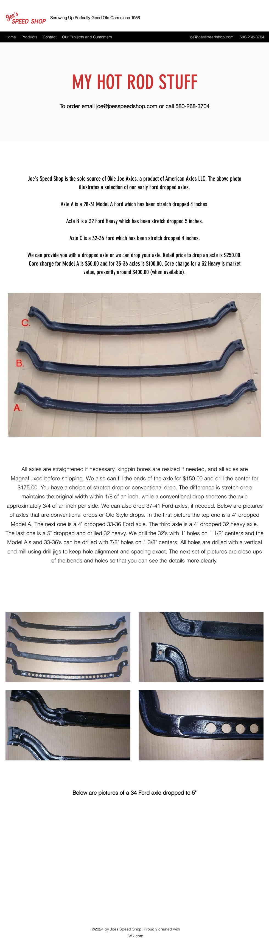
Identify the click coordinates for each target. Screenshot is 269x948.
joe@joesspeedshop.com (211, 37)
